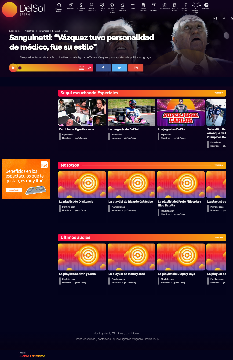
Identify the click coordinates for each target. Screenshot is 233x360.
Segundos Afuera (192, 10)
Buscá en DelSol (58, 10)
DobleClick (69, 9)
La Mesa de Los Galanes (114, 10)
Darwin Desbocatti (92, 10)
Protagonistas (170, 9)
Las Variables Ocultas (203, 10)
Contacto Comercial (208, 16)
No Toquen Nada (81, 10)
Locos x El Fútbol (181, 10)
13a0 (136, 9)
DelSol (32, 8)
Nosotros (29, 30)
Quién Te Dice (103, 10)
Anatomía (214, 9)
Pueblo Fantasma (147, 10)
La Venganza (159, 10)
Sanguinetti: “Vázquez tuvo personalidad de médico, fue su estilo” (81, 42)
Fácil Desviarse (125, 10)
